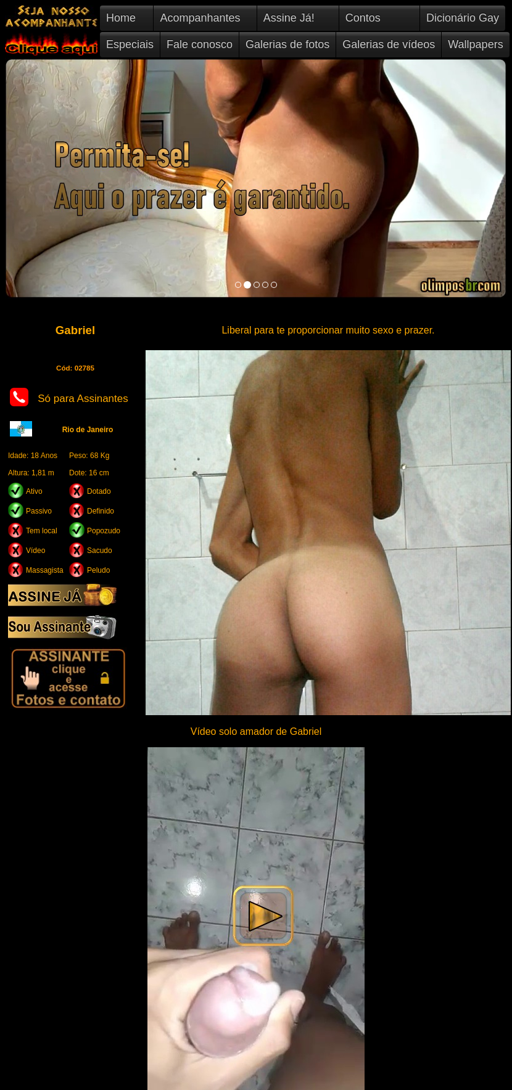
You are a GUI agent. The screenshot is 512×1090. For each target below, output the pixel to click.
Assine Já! (289, 18)
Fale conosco (200, 44)
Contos (363, 18)
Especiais (130, 44)
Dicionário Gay (462, 18)
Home (121, 18)
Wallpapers (475, 44)
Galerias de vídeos (388, 44)
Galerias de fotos (287, 44)
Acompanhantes (200, 18)
